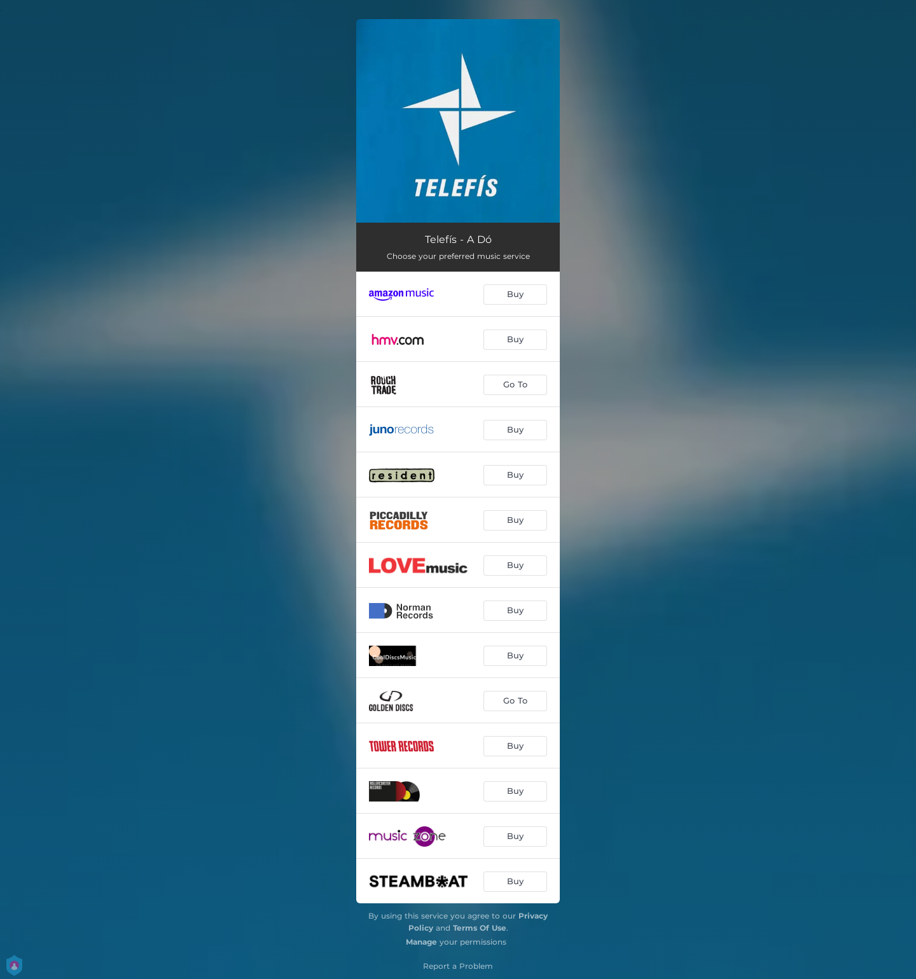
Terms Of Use (479, 928)
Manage (421, 942)
